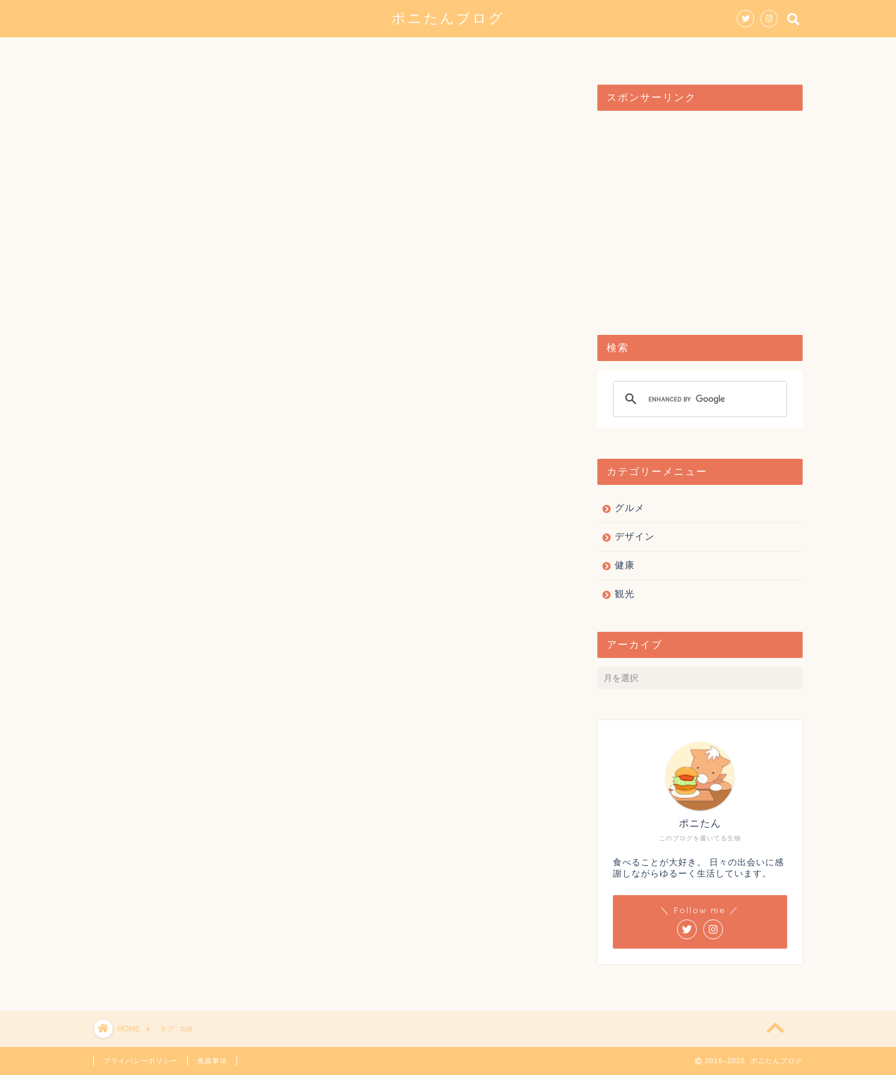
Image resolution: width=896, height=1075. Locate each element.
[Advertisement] (700, 216)
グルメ (361, 52)
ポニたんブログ (448, 17)
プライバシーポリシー (140, 1060)
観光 (488, 52)
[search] (698, 399)
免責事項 (212, 1060)
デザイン (427, 52)
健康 (539, 52)
